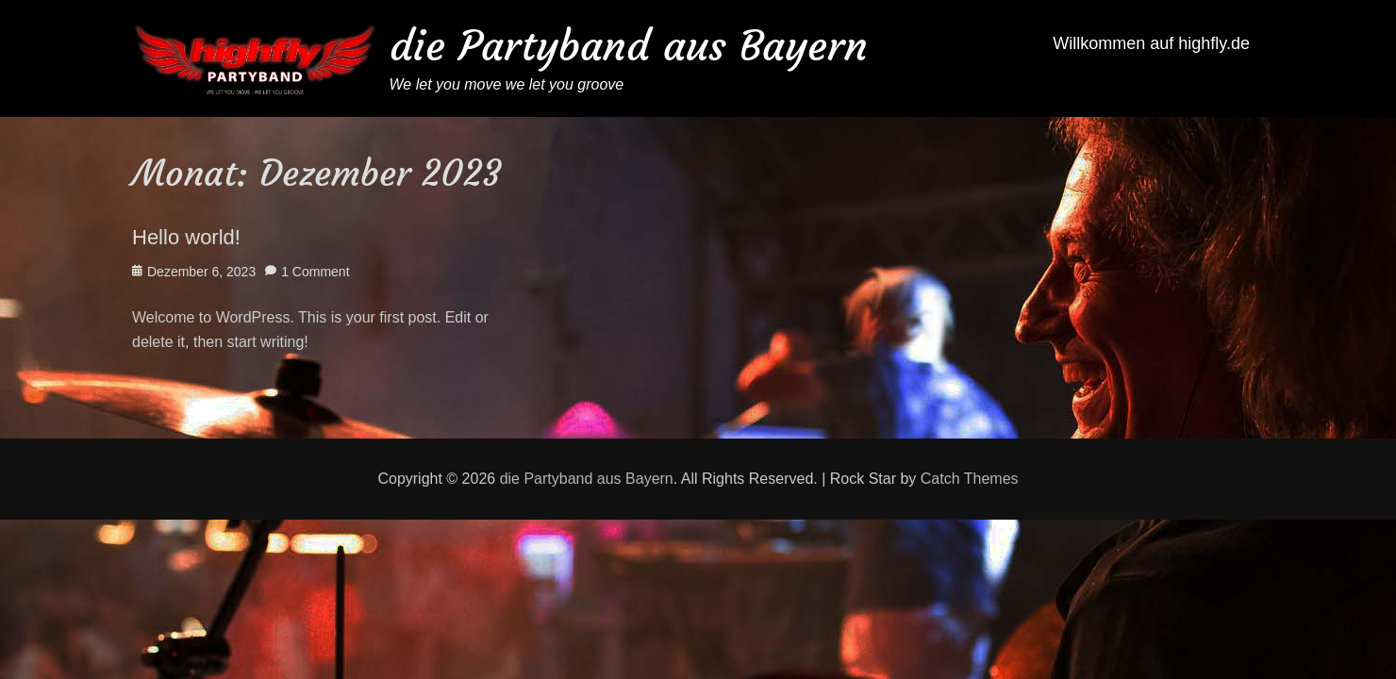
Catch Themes (970, 479)
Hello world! (186, 237)
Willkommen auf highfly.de (1151, 43)
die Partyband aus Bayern (629, 46)
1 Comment (315, 271)
